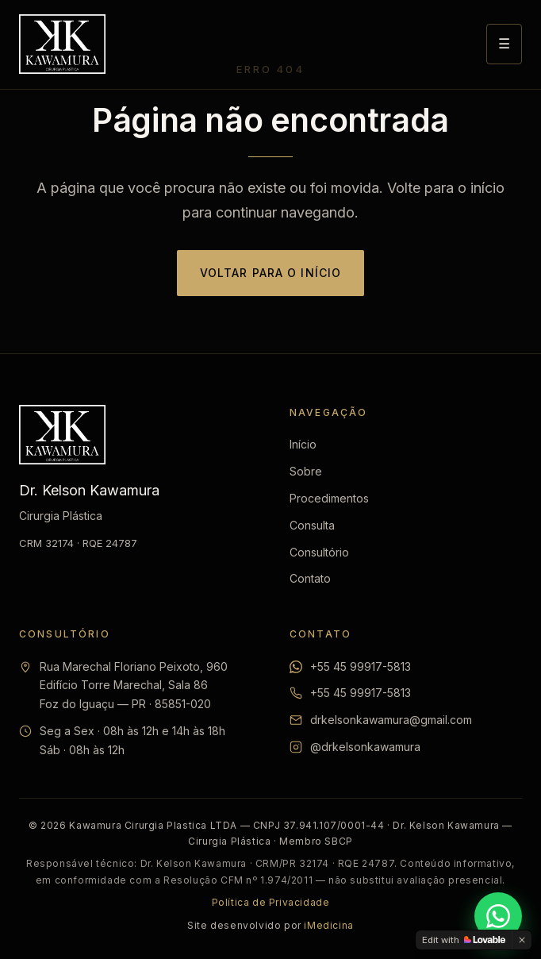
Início (303, 444)
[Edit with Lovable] (464, 939)
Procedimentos (329, 498)
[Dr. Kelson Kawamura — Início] (62, 44)
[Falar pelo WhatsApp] (498, 916)
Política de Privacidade (271, 902)
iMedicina (328, 925)
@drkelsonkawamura (365, 746)
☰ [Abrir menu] (504, 44)
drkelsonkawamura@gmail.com (391, 719)
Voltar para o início (270, 272)
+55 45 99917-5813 (360, 666)
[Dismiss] (521, 939)
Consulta (312, 525)
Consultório (319, 552)
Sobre (306, 471)
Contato (310, 578)
